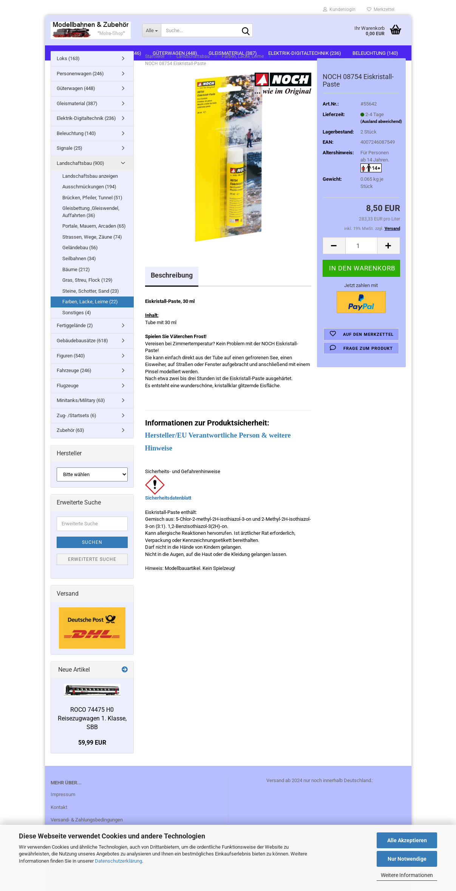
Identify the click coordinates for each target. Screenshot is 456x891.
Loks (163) (68, 58)
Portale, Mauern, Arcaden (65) (94, 226)
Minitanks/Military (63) (81, 400)
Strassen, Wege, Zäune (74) (92, 237)
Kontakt (59, 807)
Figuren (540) (71, 356)
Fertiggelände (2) (75, 325)
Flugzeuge (68, 385)
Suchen (92, 542)
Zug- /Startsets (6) (76, 415)
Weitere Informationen (407, 875)
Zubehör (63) (70, 430)
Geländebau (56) (80, 247)
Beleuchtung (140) (76, 133)
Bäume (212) (76, 269)
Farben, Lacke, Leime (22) (90, 301)
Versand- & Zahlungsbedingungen (87, 820)
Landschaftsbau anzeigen (90, 176)
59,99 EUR (92, 742)
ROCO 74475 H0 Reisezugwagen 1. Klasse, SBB (92, 718)
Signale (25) (69, 148)
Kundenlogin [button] (339, 9)
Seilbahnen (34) (79, 258)
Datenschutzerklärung (118, 861)
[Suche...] (151, 30)
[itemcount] (361, 245)
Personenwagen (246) (80, 73)
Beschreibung (172, 275)
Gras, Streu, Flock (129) (87, 280)
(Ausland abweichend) (381, 121)
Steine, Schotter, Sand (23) (90, 291)
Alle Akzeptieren (407, 840)
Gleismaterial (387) (77, 103)
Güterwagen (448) (76, 88)
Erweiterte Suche (92, 559)
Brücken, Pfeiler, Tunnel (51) (92, 197)
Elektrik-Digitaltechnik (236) (86, 118)
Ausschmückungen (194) (89, 186)
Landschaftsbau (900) (80, 163)
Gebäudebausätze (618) (82, 340)
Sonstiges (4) (76, 312)
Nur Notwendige (407, 859)
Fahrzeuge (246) (74, 370)
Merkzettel (380, 9)
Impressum (63, 794)
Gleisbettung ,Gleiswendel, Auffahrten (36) (90, 211)
